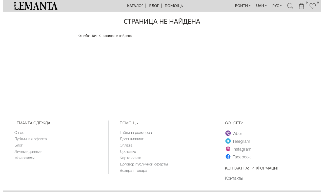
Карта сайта (130, 157)
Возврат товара (133, 170)
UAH (261, 6)
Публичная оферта (30, 138)
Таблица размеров (136, 132)
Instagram (238, 149)
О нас (19, 132)
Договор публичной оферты (144, 164)
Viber (233, 133)
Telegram (237, 141)
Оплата (126, 145)
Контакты (234, 177)
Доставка (128, 151)
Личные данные (28, 151)
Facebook (238, 156)
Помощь (174, 5)
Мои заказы (24, 157)
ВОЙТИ (243, 6)
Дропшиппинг (132, 138)
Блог (154, 5)
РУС (277, 6)
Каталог (135, 5)
